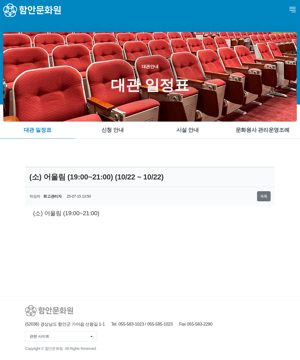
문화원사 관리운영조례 (263, 130)
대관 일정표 (37, 130)
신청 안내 (112, 130)
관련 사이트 (39, 336)
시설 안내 (187, 130)
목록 (263, 196)
